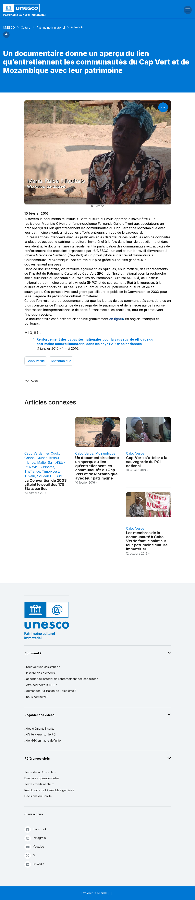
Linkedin (34, 864)
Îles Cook (52, 453)
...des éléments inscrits (39, 728)
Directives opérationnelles (42, 778)
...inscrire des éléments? (40, 673)
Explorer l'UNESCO (97, 893)
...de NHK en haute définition (43, 740)
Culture (26, 27)
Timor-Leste (51, 471)
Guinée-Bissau (48, 458)
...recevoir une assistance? (42, 667)
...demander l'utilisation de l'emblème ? (50, 690)
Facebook (35, 829)
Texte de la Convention (40, 772)
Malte (41, 462)
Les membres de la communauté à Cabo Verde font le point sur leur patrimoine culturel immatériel (147, 540)
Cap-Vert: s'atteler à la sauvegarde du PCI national (146, 461)
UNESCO (9, 27)
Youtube (34, 847)
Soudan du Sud (49, 476)
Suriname (46, 467)
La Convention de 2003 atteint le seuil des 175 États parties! (45, 484)
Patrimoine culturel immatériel (24, 14)
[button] (6, 37)
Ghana (29, 458)
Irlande (29, 462)
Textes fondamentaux (39, 784)
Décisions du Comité (38, 796)
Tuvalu (29, 476)
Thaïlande (32, 471)
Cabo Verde (36, 361)
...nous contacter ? (36, 697)
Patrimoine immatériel (51, 27)
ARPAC (132, 278)
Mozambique (61, 361)
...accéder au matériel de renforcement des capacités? (61, 679)
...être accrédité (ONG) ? (40, 685)
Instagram (35, 838)
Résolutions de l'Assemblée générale (49, 790)
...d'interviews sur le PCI (40, 734)
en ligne (115, 319)
